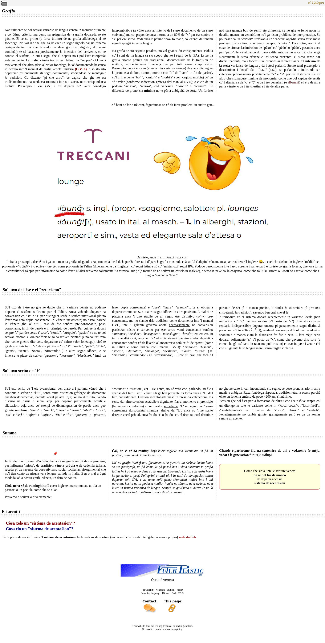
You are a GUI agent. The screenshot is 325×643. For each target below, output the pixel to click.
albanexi (293, 82)
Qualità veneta (162, 579)
